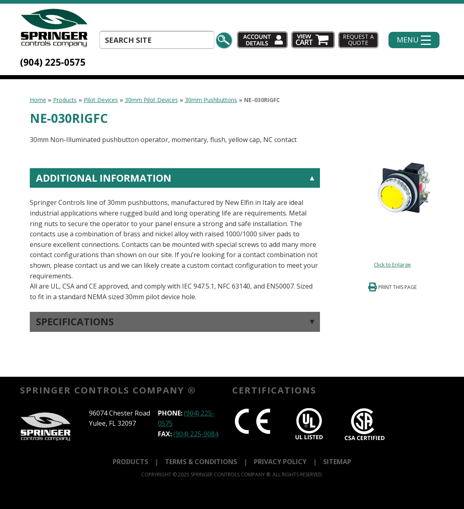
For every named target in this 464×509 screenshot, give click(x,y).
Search (224, 40)
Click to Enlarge (392, 264)
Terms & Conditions (201, 461)
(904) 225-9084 (195, 433)
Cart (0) (313, 39)
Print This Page (397, 287)
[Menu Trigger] (414, 40)
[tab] (175, 235)
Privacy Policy (280, 461)
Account (262, 39)
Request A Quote (358, 40)
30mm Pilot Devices (151, 100)
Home (38, 100)
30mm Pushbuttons (211, 100)
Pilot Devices (101, 100)
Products (65, 100)
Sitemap (337, 461)
